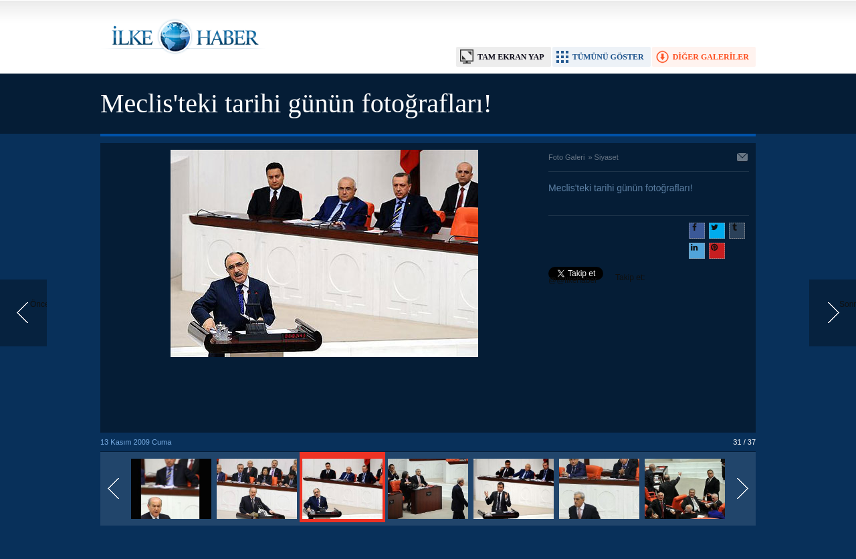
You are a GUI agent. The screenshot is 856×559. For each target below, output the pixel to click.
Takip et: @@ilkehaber (596, 279)
